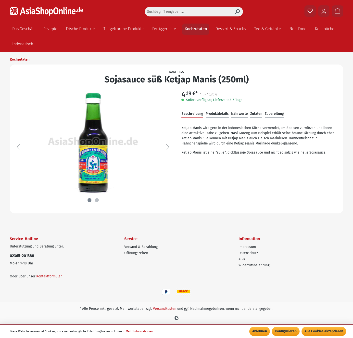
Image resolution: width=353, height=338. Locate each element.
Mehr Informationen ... (141, 331)
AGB (242, 259)
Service (131, 238)
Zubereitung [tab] (274, 114)
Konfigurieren (286, 331)
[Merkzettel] (310, 11)
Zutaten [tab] (256, 114)
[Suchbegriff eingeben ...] (188, 11)
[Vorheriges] (18, 147)
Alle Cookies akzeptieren (323, 331)
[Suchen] (237, 11)
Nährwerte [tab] (239, 114)
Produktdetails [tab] (217, 114)
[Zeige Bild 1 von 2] (89, 200)
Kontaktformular (49, 276)
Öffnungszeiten (136, 253)
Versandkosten (164, 309)
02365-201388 (22, 255)
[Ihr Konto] (323, 11)
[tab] (192, 114)
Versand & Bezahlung (141, 247)
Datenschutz (248, 253)
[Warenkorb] (337, 11)
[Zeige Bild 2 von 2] (97, 200)
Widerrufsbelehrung (254, 265)
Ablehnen (259, 331)
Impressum (247, 247)
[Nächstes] (167, 147)
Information (249, 238)
